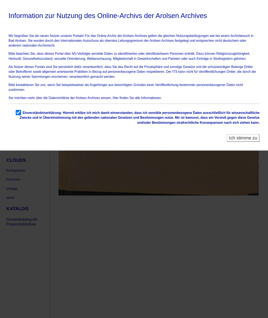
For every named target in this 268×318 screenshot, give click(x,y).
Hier (116, 98)
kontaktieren (25, 85)
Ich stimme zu (243, 138)
